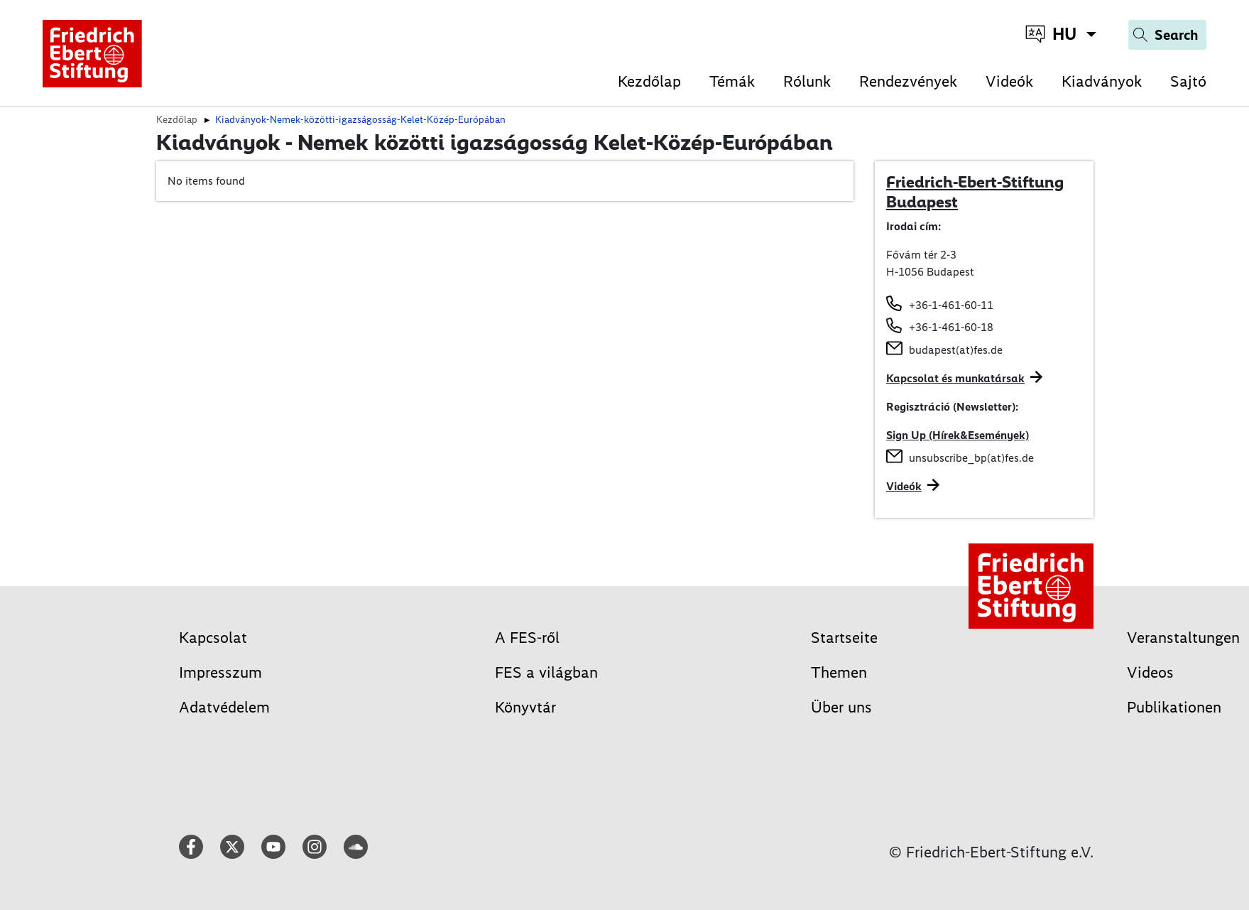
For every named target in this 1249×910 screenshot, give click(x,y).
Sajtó (1188, 81)
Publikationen (1174, 707)
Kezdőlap (649, 81)
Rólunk (807, 81)
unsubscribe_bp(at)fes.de (971, 458)
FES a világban (546, 672)
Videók (1009, 81)
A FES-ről (527, 637)
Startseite (844, 637)
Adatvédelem (224, 707)
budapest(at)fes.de (956, 350)
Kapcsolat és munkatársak (955, 378)
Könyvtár (525, 707)
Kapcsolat (213, 637)
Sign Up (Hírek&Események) (957, 435)
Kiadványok (1102, 81)
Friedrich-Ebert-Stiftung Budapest (975, 192)
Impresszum (220, 672)
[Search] (1167, 35)
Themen (839, 672)
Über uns (841, 707)
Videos (1150, 672)
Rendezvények (908, 81)
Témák (732, 81)
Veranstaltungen (1183, 637)
